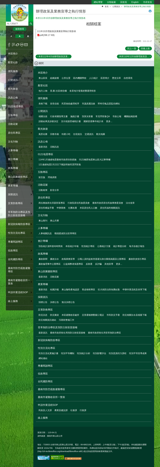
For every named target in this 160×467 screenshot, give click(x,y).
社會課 (73, 410)
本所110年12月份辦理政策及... (134, 56)
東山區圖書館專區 (48, 271)
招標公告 (43, 302)
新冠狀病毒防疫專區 (19, 224)
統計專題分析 (119, 246)
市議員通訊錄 (88, 103)
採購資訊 (43, 297)
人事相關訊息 (45, 233)
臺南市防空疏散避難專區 (19, 270)
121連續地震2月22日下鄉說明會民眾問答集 (60, 164)
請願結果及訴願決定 (48, 121)
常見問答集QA (103, 116)
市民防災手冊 (113, 315)
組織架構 (54, 78)
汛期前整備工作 (66, 320)
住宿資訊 (77, 134)
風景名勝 (43, 134)
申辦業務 (61, 208)
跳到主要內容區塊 (1, 1)
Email (26, 44)
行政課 (83, 410)
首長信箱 (54, 103)
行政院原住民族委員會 (79, 203)
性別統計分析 (83, 353)
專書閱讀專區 (15, 241)
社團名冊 (72, 208)
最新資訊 (43, 333)
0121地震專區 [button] (15, 106)
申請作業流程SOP (48, 405)
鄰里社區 (43, 85)
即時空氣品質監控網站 (109, 103)
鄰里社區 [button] (13, 62)
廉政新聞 (43, 259)
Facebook (9, 44)
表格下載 (43, 103)
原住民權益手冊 (46, 208)
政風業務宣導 (68, 259)
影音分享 (54, 190)
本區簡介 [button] (13, 53)
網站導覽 (98, 2)
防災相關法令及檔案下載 (135, 315)
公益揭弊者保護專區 (73, 264)
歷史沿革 (116, 78)
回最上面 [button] (145, 48)
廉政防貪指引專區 (137, 259)
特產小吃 (66, 134)
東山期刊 (43, 220)
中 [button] (19, 36)
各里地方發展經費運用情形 (82, 91)
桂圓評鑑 (54, 289)
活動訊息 (54, 147)
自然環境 (128, 78)
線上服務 (13, 301)
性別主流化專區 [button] (16, 233)
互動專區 (43, 172)
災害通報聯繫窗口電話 (93, 315)
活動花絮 (43, 184)
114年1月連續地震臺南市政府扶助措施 (57, 159)
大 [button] (28, 36)
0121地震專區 (45, 154)
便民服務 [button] (13, 71)
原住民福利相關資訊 (110, 208)
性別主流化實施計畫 (48, 353)
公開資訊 (116, 6)
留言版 (42, 177)
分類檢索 (111, 2)
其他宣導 (108, 264)
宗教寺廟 (54, 134)
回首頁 (123, 2)
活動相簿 (43, 190)
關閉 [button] (41, 63)
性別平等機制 (67, 353)
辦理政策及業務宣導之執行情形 (137, 6)
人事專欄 (43, 228)
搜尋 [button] (30, 24)
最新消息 (43, 147)
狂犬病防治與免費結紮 (109, 289)
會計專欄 (43, 241)
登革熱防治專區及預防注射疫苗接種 (57, 327)
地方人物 (43, 91)
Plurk (13, 44)
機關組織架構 (130, 116)
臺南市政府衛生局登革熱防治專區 (104, 333)
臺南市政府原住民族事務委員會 (107, 203)
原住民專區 (44, 197)
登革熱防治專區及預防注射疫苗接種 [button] (19, 214)
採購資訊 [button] (13, 194)
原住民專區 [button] (14, 132)
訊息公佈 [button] (13, 97)
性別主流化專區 (46, 348)
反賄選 (89, 264)
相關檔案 (93, 24)
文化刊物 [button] (13, 141)
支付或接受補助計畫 (71, 121)
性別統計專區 (88, 246)
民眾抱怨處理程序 (70, 103)
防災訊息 (43, 315)
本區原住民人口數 (88, 208)
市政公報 (117, 116)
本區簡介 (43, 72)
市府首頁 (147, 2)
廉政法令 (54, 259)
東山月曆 (54, 220)
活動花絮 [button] (13, 124)
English (135, 2)
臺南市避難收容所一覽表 (19, 282)
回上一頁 (131, 48)
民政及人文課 (45, 410)
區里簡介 (105, 78)
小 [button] (11, 36)
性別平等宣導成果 (138, 353)
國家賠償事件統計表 (93, 121)
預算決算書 (87, 116)
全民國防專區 (15, 259)
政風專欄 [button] (13, 168)
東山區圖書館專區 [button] (18, 176)
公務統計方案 (103, 246)
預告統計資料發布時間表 (51, 246)
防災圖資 (54, 315)
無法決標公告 (68, 302)
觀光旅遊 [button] (13, 88)
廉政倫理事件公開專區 (50, 264)
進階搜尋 (19, 29)
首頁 (107, 6)
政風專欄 (43, 253)
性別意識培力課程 (117, 353)
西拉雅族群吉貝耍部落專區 (52, 203)
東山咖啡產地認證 (70, 289)
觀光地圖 (100, 134)
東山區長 (43, 78)
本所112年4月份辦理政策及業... (53, 56)
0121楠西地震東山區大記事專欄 (94, 159)
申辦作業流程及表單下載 (135, 289)
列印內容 (150, 11)
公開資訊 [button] (13, 80)
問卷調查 (52, 177)
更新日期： (42, 432)
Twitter (17, 44)
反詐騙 (98, 264)
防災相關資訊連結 (47, 320)
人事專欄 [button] (13, 150)
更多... (109, 121)
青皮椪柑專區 (88, 289)
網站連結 (43, 358)
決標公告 (54, 302)
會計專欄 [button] (13, 159)
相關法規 (43, 116)
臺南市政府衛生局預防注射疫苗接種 (67, 333)
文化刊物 (43, 215)
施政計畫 (74, 116)
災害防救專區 (45, 309)
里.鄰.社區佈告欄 (58, 91)
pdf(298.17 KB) (47, 35)
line (22, 44)
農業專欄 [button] (13, 185)
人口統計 (93, 78)
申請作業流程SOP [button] (18, 292)
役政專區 (13, 250)
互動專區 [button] (13, 115)
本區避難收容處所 (70, 315)
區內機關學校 (79, 78)
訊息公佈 (43, 141)
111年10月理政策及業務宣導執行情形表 (56, 31)
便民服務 (43, 98)
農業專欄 (43, 284)
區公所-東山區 (19, 13)
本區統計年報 (72, 246)
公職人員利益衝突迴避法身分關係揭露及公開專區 (102, 259)
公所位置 (66, 78)
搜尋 (8, 23)
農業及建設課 (61, 410)
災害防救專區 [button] (15, 203)
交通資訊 (89, 134)
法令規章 (130, 203)
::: (7, 5)
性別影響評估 (99, 353)
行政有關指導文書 (59, 116)
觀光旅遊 (43, 128)
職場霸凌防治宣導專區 (65, 233)
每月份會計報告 (136, 246)
